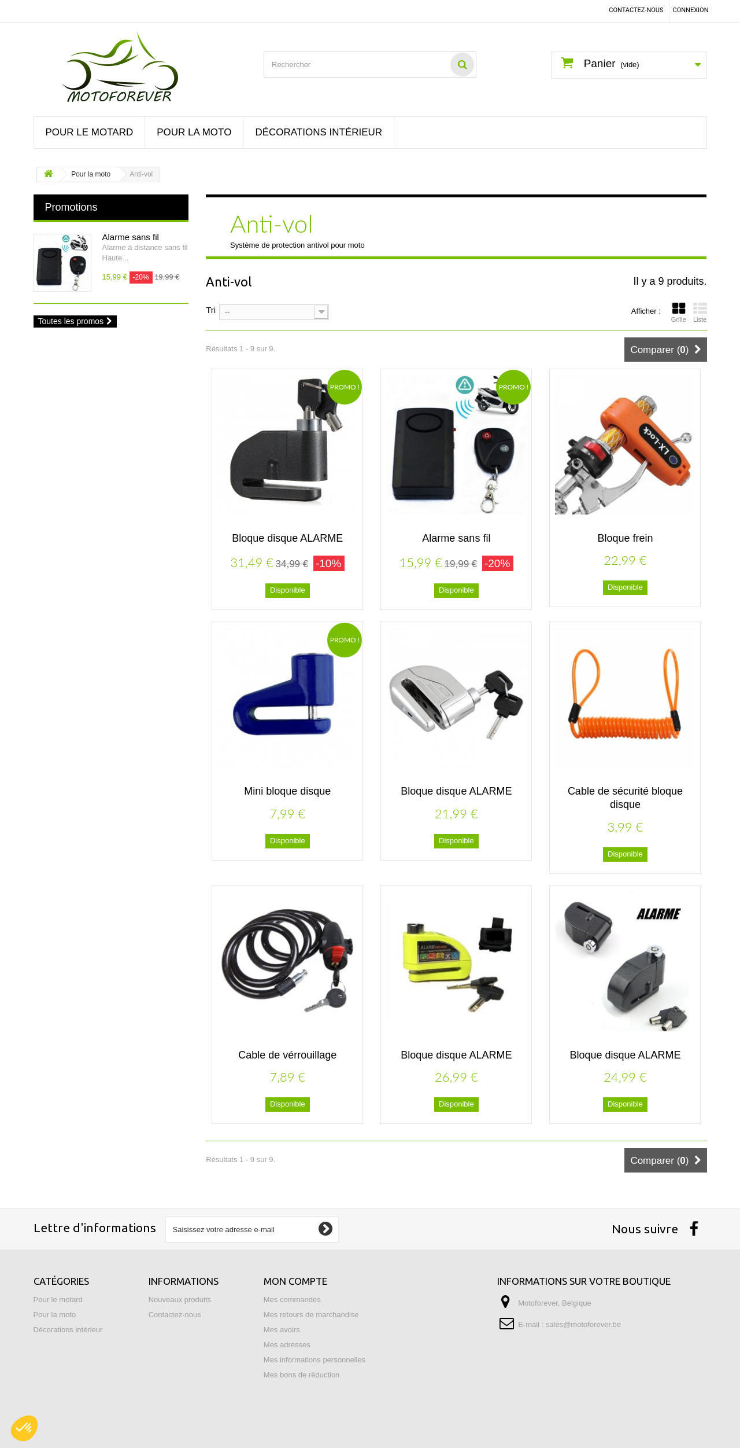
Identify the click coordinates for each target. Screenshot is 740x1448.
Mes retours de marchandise (311, 1314)
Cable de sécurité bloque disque (625, 797)
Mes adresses (287, 1344)
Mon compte (295, 1281)
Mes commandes (292, 1299)
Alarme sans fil (130, 237)
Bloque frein (625, 538)
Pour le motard (90, 132)
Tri (211, 309)
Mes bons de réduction (302, 1374)
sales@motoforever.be (583, 1324)
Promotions (71, 207)
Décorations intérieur (318, 132)
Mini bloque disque (287, 791)
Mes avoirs (282, 1329)
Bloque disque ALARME (287, 538)
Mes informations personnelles (314, 1359)
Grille (678, 312)
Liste (700, 312)
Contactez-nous (636, 10)
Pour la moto (194, 132)
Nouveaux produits (180, 1299)
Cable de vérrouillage (287, 1055)
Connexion (691, 10)
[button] (24, 1428)
